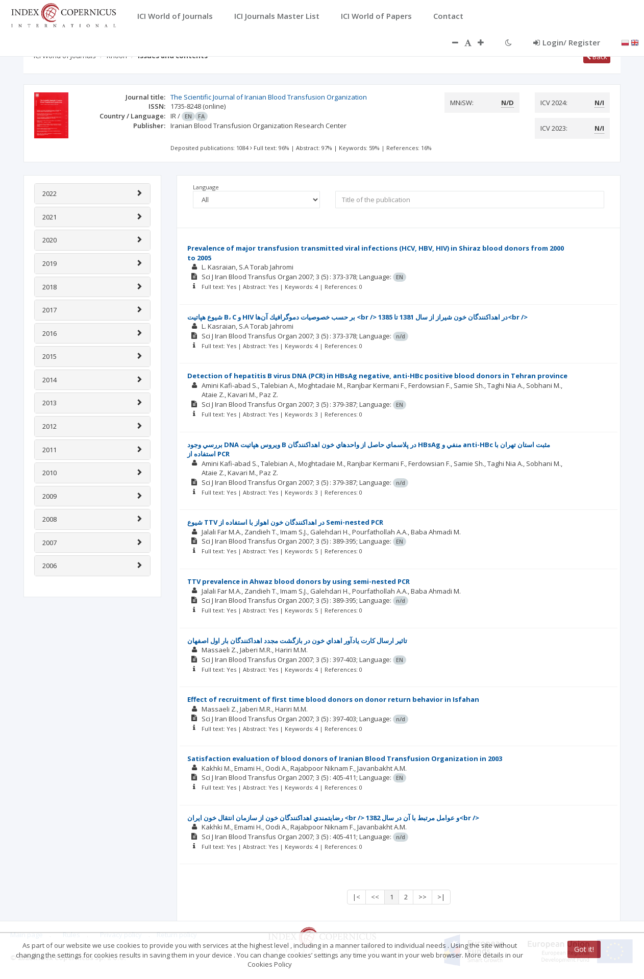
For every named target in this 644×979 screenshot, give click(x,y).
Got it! (584, 949)
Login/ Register (566, 42)
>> (422, 896)
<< (375, 896)
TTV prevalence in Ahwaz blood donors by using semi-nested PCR (298, 581)
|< (356, 896)
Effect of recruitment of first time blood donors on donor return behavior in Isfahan (333, 699)
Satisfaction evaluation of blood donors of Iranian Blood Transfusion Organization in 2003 (344, 758)
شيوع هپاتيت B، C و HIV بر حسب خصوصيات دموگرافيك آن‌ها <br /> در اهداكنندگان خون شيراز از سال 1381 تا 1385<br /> (357, 317)
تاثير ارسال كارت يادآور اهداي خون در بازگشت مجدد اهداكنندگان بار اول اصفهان (297, 640)
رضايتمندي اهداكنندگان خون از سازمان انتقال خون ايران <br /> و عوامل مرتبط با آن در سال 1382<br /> (333, 817)
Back (596, 56)
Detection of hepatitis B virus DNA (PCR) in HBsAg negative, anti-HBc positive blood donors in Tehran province (377, 375)
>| (441, 896)
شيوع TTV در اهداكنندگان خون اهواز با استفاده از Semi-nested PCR (285, 522)
